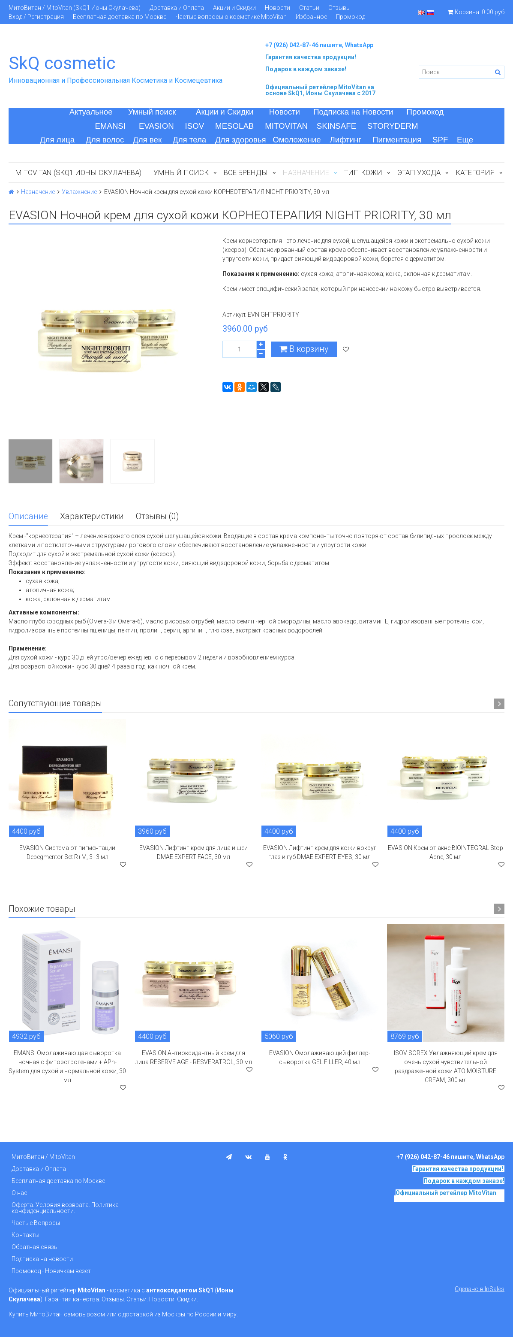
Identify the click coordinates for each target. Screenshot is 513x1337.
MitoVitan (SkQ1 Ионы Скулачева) (78, 172)
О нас (19, 1192)
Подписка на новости (42, 1258)
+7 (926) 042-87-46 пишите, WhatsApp (319, 45)
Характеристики (92, 516)
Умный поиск (152, 111)
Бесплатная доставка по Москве (119, 17)
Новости (277, 8)
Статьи (309, 8)
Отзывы (339, 8)
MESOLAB (234, 125)
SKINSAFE (336, 125)
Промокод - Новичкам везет (51, 1270)
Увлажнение (79, 192)
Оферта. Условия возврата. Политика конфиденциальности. (65, 1207)
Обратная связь (34, 1246)
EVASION (156, 125)
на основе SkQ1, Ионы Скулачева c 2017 (320, 90)
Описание (28, 516)
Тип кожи (363, 172)
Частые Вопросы (36, 1222)
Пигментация (396, 139)
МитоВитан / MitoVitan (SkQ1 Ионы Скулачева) (75, 8)
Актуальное (91, 111)
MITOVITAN (286, 125)
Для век (147, 139)
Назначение (38, 192)
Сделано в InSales (479, 1289)
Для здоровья (240, 139)
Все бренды (246, 172)
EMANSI (110, 125)
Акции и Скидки (234, 8)
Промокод (350, 17)
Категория (475, 172)
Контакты (25, 1234)
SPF (440, 139)
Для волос (105, 139)
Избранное (311, 17)
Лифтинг (345, 139)
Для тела (189, 139)
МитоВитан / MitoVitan (43, 1156)
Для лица (57, 139)
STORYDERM (392, 125)
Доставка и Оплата (177, 8)
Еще (465, 139)
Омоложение (297, 139)
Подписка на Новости (353, 111)
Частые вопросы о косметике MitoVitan (231, 17)
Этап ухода (419, 172)
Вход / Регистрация (36, 17)
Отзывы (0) (157, 516)
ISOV (194, 125)
